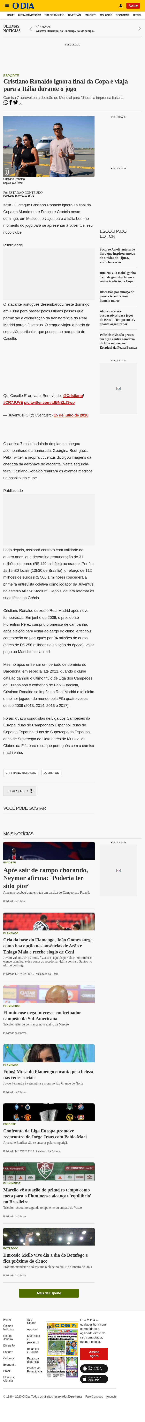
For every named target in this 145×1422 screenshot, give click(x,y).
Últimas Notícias (29, 15)
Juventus (51, 772)
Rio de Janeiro (54, 15)
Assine (133, 5)
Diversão (74, 15)
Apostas (32, 1329)
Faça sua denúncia (33, 1360)
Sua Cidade (31, 1321)
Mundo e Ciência (8, 1379)
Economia (122, 15)
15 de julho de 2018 (71, 415)
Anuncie (111, 1396)
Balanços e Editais (33, 1350)
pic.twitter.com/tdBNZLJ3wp (49, 402)
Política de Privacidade (34, 1369)
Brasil (137, 15)
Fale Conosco (94, 1396)
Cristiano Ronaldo (21, 772)
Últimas (11, 28)
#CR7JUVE (13, 402)
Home (10, 15)
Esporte (90, 15)
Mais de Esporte (49, 1293)
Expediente (75, 1396)
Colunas (106, 15)
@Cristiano (73, 395)
